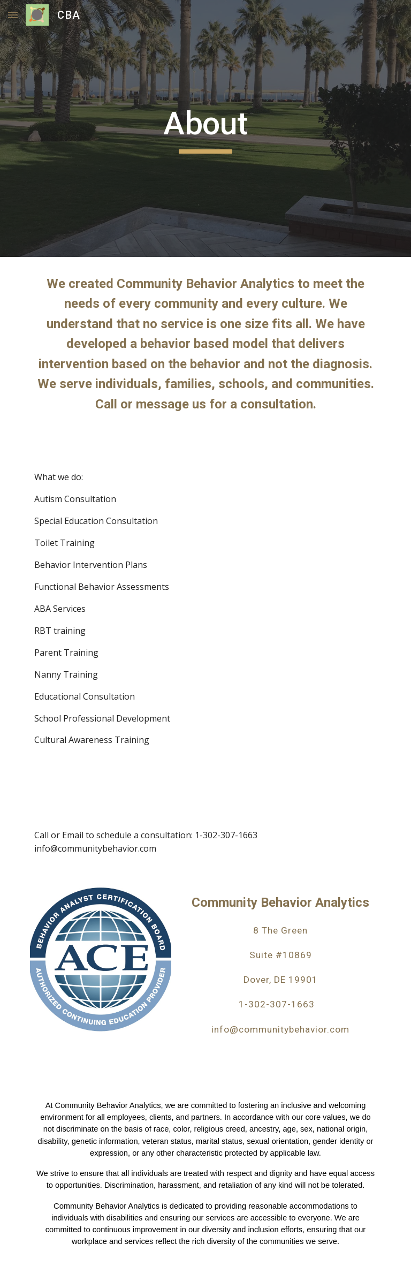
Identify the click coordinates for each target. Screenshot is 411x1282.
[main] (205, 128)
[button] (13, 14)
